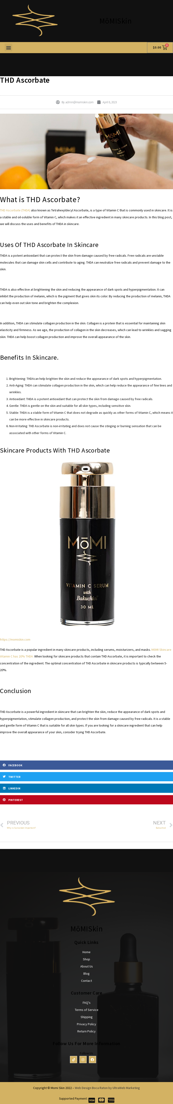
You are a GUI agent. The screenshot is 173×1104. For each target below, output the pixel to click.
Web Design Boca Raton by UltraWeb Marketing (107, 1088)
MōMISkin (115, 21)
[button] (8, 47)
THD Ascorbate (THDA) (15, 210)
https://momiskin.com (15, 639)
